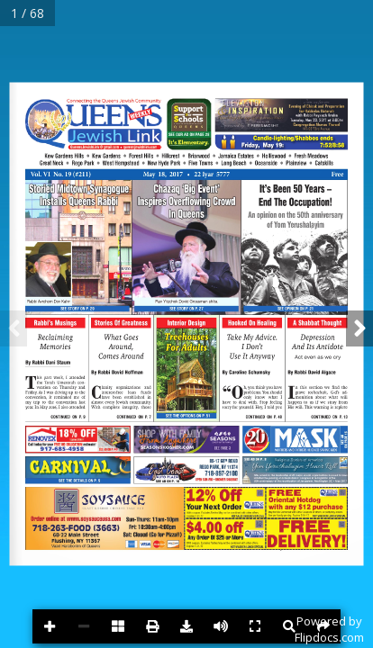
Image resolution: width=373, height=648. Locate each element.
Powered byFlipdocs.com (329, 629)
